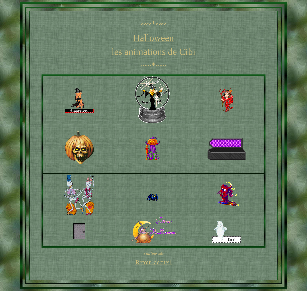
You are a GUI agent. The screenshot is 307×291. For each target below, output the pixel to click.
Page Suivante (153, 253)
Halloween (153, 38)
